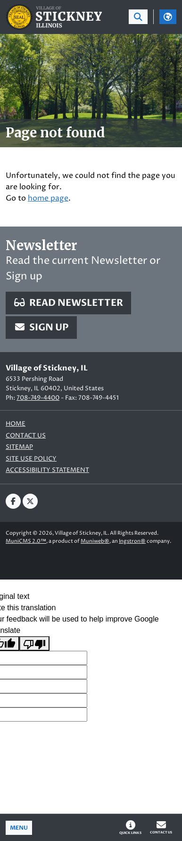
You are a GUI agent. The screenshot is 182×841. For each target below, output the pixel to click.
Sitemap (19, 447)
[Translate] (167, 16)
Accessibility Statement (47, 470)
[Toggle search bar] (138, 16)
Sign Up (41, 327)
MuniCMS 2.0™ (26, 541)
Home (15, 424)
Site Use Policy (31, 459)
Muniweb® (95, 541)
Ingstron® (132, 541)
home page (48, 198)
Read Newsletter (68, 302)
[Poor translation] (34, 643)
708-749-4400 (38, 398)
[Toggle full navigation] (19, 828)
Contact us (26, 436)
